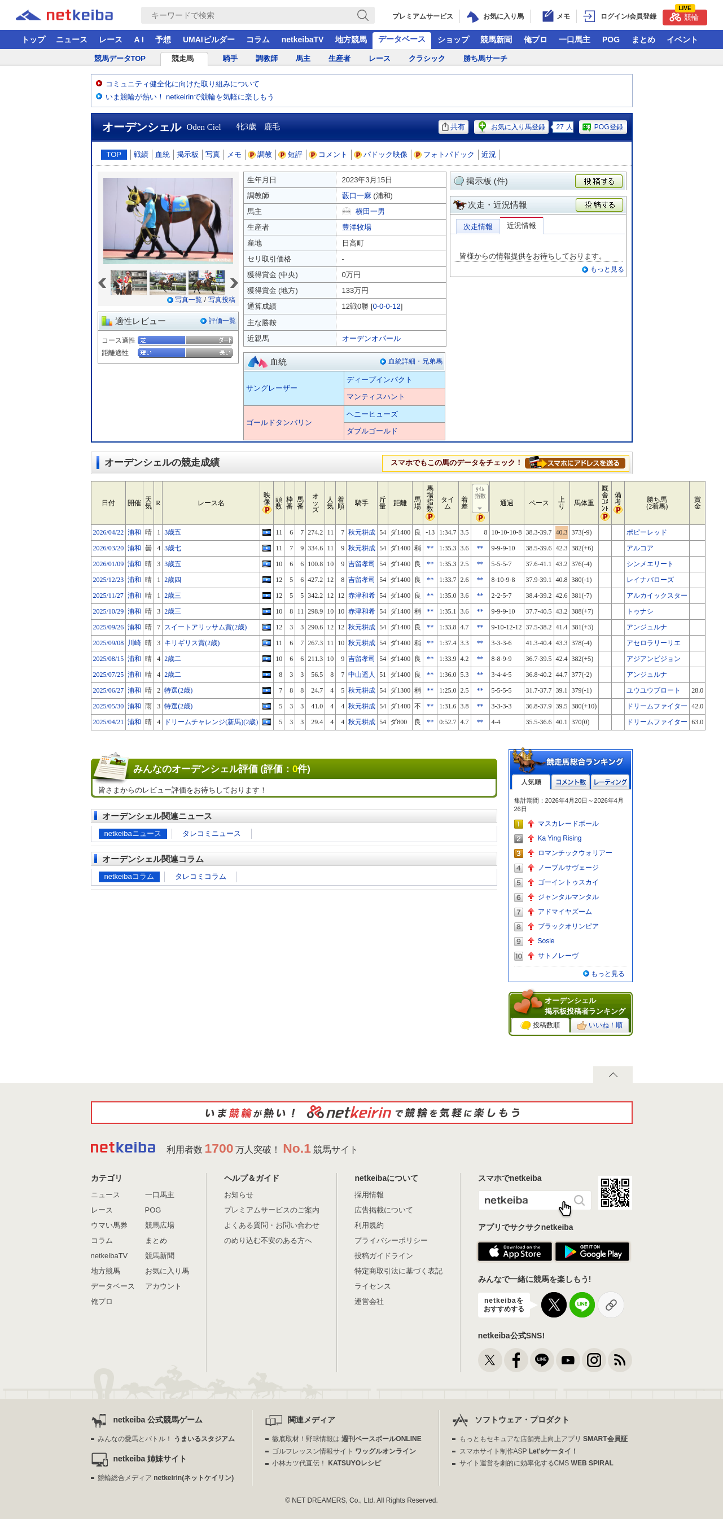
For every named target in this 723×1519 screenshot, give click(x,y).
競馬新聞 (496, 39)
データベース (402, 38)
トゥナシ (640, 611)
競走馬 (183, 58)
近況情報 (521, 225)
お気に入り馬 (167, 1271)
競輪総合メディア (166, 1478)
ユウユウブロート (653, 690)
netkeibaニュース (132, 833)
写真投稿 (221, 300)
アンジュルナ (646, 627)
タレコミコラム (200, 876)
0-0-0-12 (387, 306)
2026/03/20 (108, 548)
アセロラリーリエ (653, 643)
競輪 (684, 15)
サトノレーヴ (558, 956)
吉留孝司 (361, 564)
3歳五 (172, 532)
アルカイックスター (656, 595)
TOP (114, 154)
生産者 (339, 58)
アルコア (640, 548)
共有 (453, 126)
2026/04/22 (108, 532)
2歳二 (172, 659)
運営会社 (369, 1301)
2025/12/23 (108, 580)
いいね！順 (600, 1025)
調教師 (267, 58)
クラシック (427, 58)
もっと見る (607, 269)
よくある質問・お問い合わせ (271, 1225)
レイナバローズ (650, 580)
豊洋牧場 (356, 227)
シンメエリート (650, 564)
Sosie (546, 941)
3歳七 (172, 548)
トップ (33, 39)
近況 (488, 154)
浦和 (134, 532)
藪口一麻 (356, 195)
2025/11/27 (108, 595)
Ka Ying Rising (560, 838)
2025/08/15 (108, 659)
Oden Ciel (204, 127)
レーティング (610, 782)
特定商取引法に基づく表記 (398, 1271)
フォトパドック (444, 154)
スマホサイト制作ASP (519, 1451)
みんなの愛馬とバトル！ (166, 1439)
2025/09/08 (108, 643)
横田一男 (370, 211)
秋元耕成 (361, 532)
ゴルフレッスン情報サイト (344, 1451)
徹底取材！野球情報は (347, 1439)
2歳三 (172, 595)
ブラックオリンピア (568, 926)
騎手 (230, 58)
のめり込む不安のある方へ (268, 1240)
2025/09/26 (108, 627)
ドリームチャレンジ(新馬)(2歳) (211, 722)
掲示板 (188, 154)
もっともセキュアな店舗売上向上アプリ (543, 1439)
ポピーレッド (646, 532)
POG (611, 39)
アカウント (163, 1286)
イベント (682, 39)
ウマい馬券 (109, 1225)
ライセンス (372, 1286)
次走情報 (478, 226)
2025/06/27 (108, 690)
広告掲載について (383, 1210)
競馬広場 (159, 1225)
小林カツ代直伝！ (326, 1463)
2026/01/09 (108, 564)
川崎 (134, 643)
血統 (162, 154)
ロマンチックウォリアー (575, 853)
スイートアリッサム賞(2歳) (205, 627)
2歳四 (172, 580)
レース (110, 39)
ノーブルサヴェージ (568, 868)
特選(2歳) (178, 690)
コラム (258, 39)
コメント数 (570, 782)
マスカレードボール (568, 824)
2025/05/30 (108, 706)
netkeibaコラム (129, 876)
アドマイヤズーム (565, 912)
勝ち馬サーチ (485, 58)
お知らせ (238, 1194)
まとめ (643, 39)
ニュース (71, 39)
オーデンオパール (371, 338)
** (430, 548)
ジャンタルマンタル (568, 897)
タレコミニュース (211, 833)
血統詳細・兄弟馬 (415, 361)
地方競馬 (351, 39)
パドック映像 (380, 154)
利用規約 (369, 1225)
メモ (234, 154)
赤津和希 (361, 595)
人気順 (531, 782)
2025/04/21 (108, 722)
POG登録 (602, 127)
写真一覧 (188, 300)
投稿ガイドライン (383, 1255)
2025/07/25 (108, 674)
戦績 (141, 154)
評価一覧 (222, 321)
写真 (212, 154)
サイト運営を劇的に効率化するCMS (536, 1463)
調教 (260, 154)
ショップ (453, 39)
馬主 (303, 58)
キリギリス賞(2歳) (192, 643)
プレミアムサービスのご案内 (271, 1210)
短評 (291, 154)
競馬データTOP (120, 58)
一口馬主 (574, 39)
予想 (163, 39)
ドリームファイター (656, 706)
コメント (328, 154)
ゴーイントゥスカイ (568, 882)
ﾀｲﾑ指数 (481, 499)
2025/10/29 (108, 611)
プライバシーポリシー (391, 1240)
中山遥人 (361, 674)
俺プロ (535, 39)
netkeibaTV (303, 39)
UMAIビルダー (209, 39)
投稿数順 (540, 1025)
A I (139, 39)
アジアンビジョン (653, 659)
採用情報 (369, 1194)
